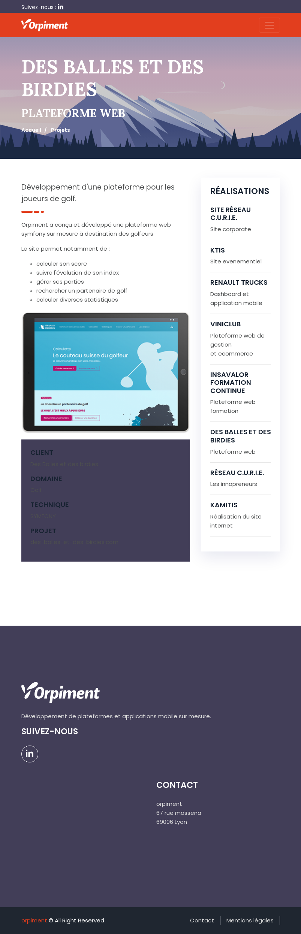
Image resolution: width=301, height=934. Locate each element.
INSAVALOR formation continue (230, 382)
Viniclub (225, 324)
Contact (202, 920)
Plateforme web (233, 452)
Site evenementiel (236, 261)
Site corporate (230, 229)
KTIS (217, 250)
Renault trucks (239, 282)
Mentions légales (250, 920)
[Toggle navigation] (269, 25)
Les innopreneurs (233, 484)
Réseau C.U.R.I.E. (237, 472)
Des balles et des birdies (240, 436)
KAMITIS (224, 505)
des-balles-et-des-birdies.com (74, 542)
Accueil (31, 130)
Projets (60, 130)
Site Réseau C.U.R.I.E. (230, 214)
